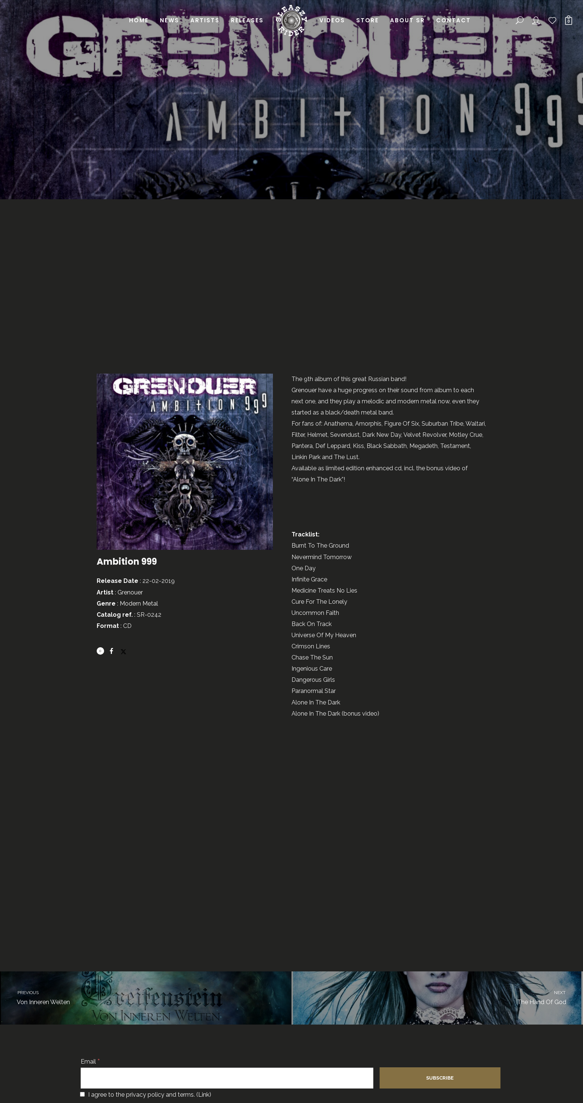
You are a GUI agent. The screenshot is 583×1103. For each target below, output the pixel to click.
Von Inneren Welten (139, 997)
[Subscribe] (440, 1078)
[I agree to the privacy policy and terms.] (82, 1094)
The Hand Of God (444, 997)
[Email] (227, 1078)
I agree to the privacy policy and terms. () (145, 1094)
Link (203, 1094)
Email (90, 1061)
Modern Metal (139, 603)
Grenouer (130, 592)
